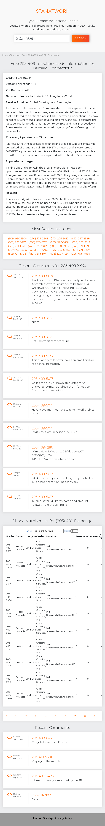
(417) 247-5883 (60, 249)
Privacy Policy (63, 818)
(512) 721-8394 (81, 249)
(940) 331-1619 (80, 246)
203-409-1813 (42, 337)
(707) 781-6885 (17, 249)
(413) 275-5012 (59, 238)
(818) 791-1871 (16, 246)
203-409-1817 (42, 318)
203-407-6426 (43, 776)
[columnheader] (11, 536)
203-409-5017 (42, 379)
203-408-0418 (42, 738)
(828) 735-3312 (81, 242)
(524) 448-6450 (39, 249)
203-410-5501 (42, 757)
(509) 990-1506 (17, 238)
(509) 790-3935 (59, 246)
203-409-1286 (42, 447)
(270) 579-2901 (38, 238)
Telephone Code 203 (21, 55)
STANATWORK (52, 11)
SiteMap (48, 818)
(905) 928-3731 (38, 242)
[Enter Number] (42, 38)
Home (5, 55)
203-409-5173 (42, 356)
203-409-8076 (43, 276)
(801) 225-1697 (17, 242)
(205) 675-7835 (80, 253)
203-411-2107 (41, 795)
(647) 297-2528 (80, 238)
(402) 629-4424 (58, 253)
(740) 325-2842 (37, 246)
